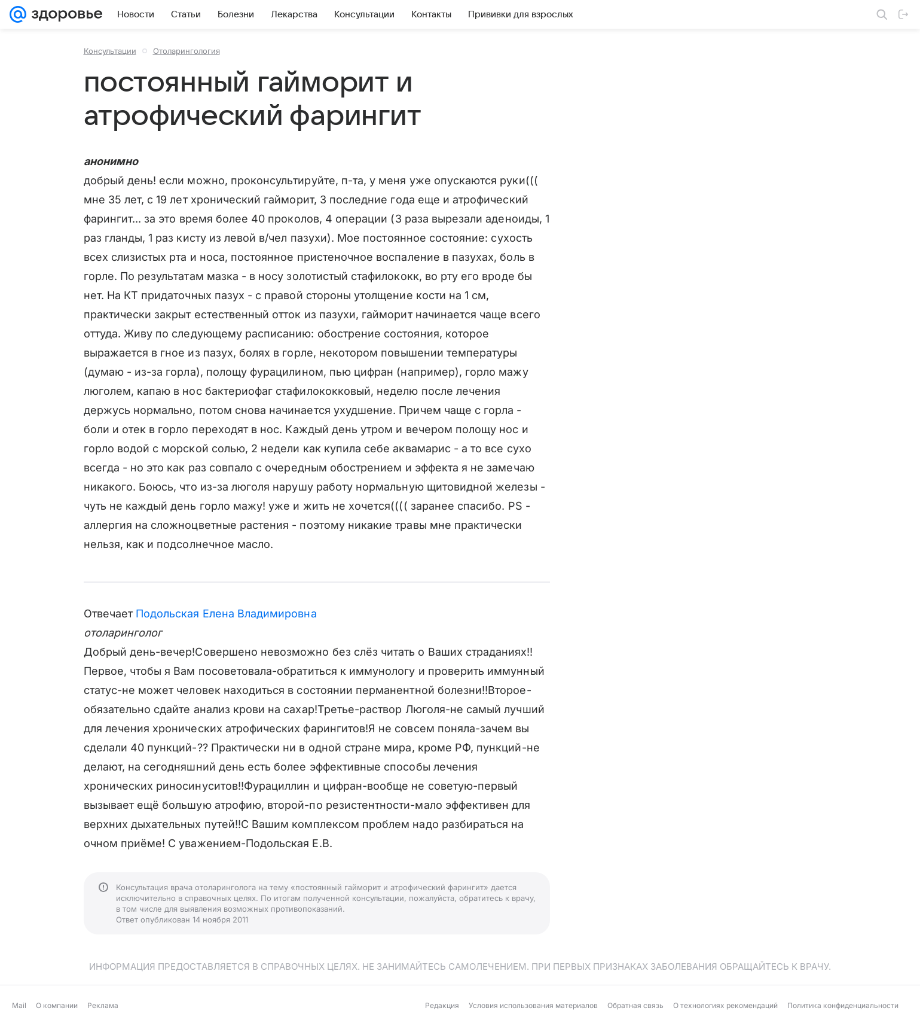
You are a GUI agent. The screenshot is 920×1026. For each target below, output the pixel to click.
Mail (19, 1005)
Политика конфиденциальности (842, 1005)
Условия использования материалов (533, 1005)
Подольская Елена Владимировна (226, 613)
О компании (57, 1005)
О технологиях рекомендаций (725, 1005)
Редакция (442, 1005)
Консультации (110, 51)
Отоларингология (186, 51)
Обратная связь (635, 1005)
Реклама (102, 1005)
